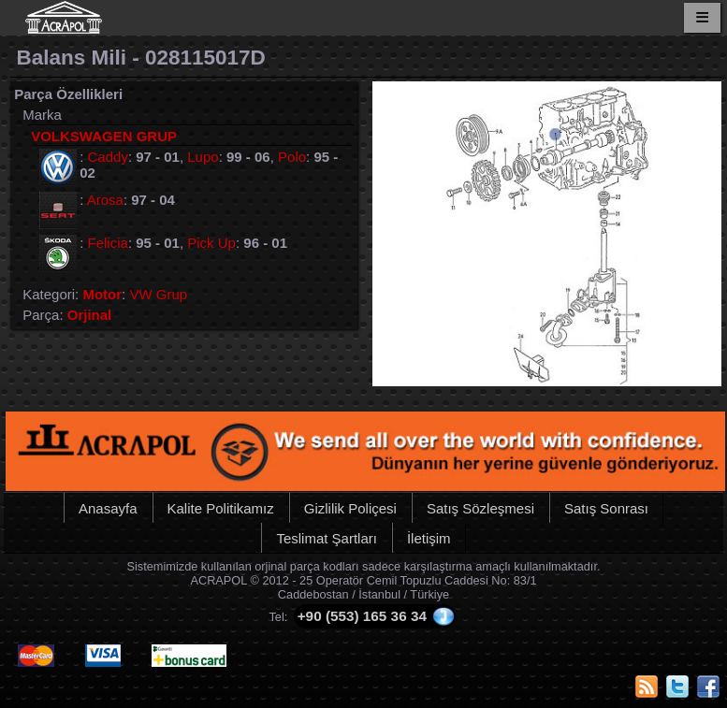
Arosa (105, 200)
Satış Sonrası (606, 508)
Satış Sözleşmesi (480, 508)
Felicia (108, 243)
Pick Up (211, 243)
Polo (292, 157)
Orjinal (89, 315)
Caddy (108, 157)
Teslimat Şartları (326, 538)
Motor (102, 294)
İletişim (429, 538)
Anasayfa (108, 508)
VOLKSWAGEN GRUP (104, 136)
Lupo (202, 157)
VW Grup (158, 294)
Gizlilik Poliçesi (350, 508)
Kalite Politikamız (220, 508)
